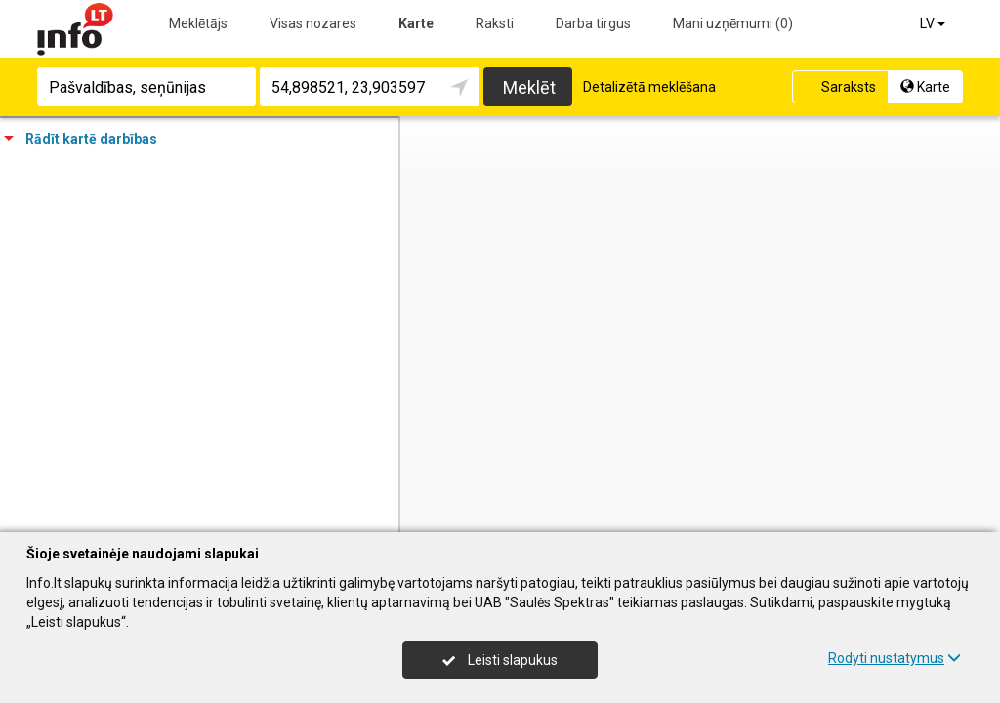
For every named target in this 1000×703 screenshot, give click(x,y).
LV (934, 23)
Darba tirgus (593, 23)
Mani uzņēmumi (733, 23)
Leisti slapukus (500, 660)
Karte (416, 23)
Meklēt (529, 87)
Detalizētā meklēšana (649, 87)
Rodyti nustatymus (894, 658)
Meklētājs (198, 23)
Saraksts (838, 87)
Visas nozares (313, 23)
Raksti (495, 23)
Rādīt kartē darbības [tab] (80, 138)
